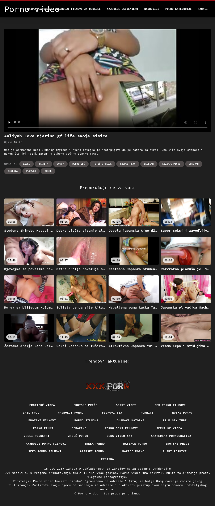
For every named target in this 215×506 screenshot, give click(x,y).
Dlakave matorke (130, 420)
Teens (48, 171)
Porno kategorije (178, 9)
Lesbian (149, 163)
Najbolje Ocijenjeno (122, 9)
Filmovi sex (112, 412)
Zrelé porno (78, 436)
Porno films (43, 428)
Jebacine (79, 428)
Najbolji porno (71, 412)
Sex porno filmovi (170, 405)
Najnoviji (151, 9)
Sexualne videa (169, 428)
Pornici (147, 412)
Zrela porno (94, 444)
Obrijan (194, 163)
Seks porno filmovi (45, 451)
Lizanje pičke (171, 163)
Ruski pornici (175, 451)
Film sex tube (175, 420)
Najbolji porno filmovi (46, 444)
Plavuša (31, 171)
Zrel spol (31, 412)
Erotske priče (85, 405)
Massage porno (135, 444)
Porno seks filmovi (121, 428)
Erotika (107, 459)
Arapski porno (92, 451)
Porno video (89, 493)
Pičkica (13, 171)
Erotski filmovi (42, 420)
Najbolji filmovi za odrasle (78, 9)
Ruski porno (182, 412)
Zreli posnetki (37, 436)
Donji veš (78, 163)
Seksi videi (126, 405)
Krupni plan (127, 163)
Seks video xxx (119, 436)
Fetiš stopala (102, 163)
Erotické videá (42, 405)
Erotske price (177, 444)
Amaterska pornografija (171, 436)
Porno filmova (86, 420)
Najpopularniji (38, 9)
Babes (26, 163)
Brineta (43, 163)
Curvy (60, 163)
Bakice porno (133, 451)
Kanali (203, 9)
